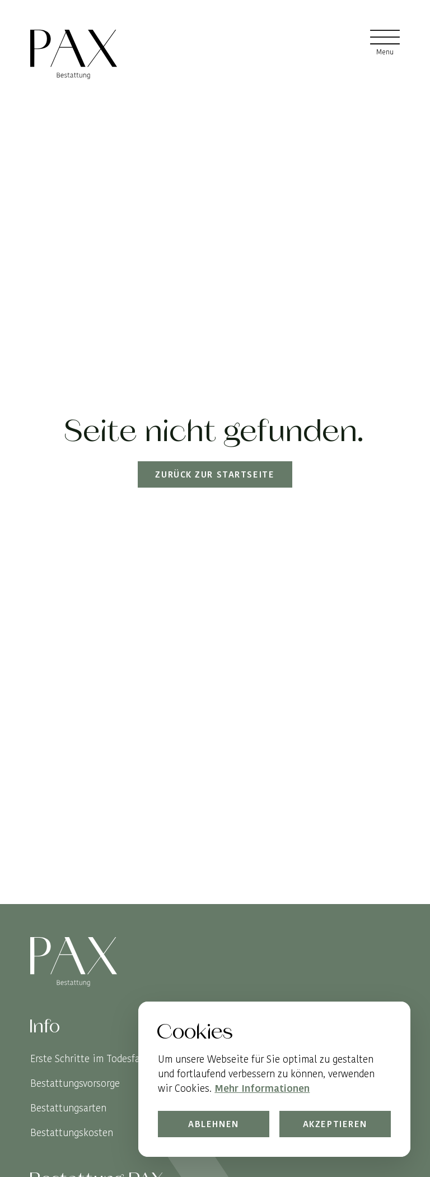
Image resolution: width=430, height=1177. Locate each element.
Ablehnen (213, 1124)
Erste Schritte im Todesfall (88, 1058)
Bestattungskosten (71, 1132)
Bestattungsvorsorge (75, 1083)
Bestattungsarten (68, 1108)
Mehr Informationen (262, 1089)
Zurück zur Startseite (215, 474)
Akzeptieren (334, 1124)
